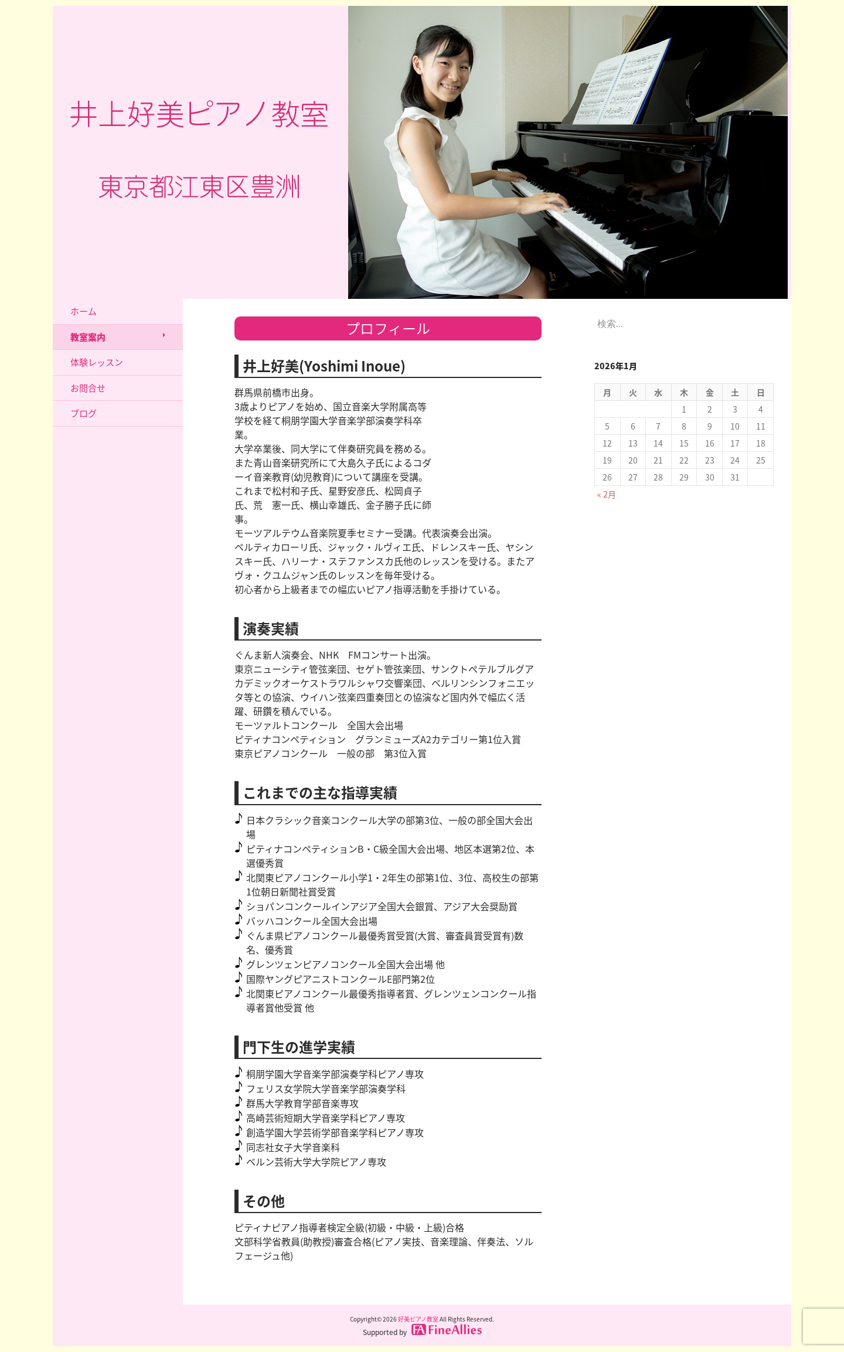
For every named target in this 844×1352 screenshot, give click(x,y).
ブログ (83, 413)
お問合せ (88, 388)
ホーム (83, 311)
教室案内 (88, 337)
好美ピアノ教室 (418, 1318)
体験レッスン (96, 362)
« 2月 (606, 494)
